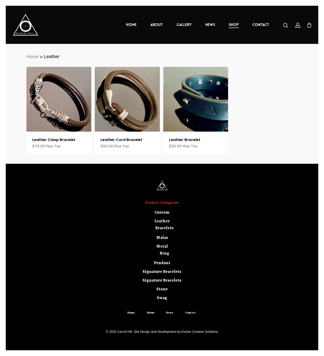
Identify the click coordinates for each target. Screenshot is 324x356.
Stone (162, 289)
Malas (162, 237)
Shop (234, 24)
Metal (162, 246)
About (156, 24)
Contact (260, 24)
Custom (162, 212)
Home (131, 24)
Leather (162, 221)
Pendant (162, 263)
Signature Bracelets (162, 271)
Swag (162, 298)
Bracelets (164, 228)
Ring (164, 253)
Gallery (184, 24)
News (210, 24)
